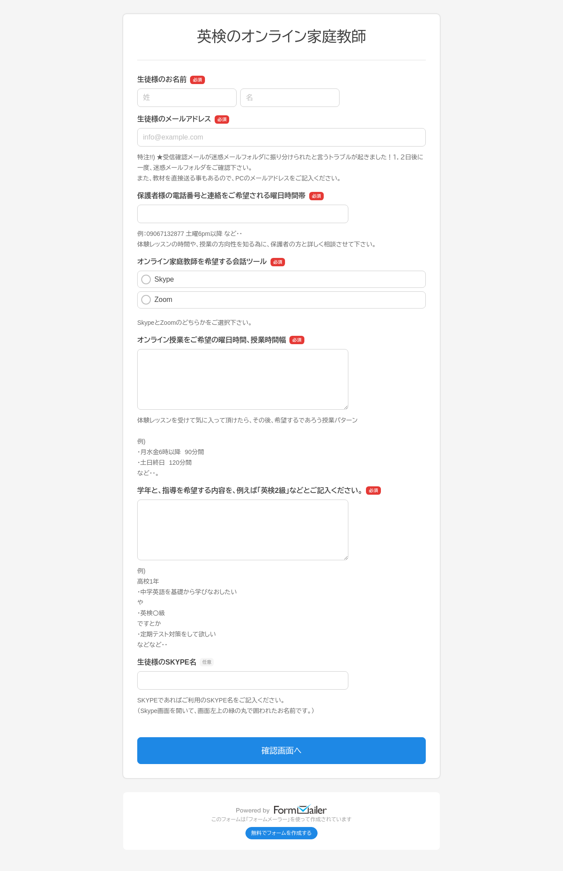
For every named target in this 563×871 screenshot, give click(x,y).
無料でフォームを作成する (281, 833)
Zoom (156, 300)
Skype (157, 279)
